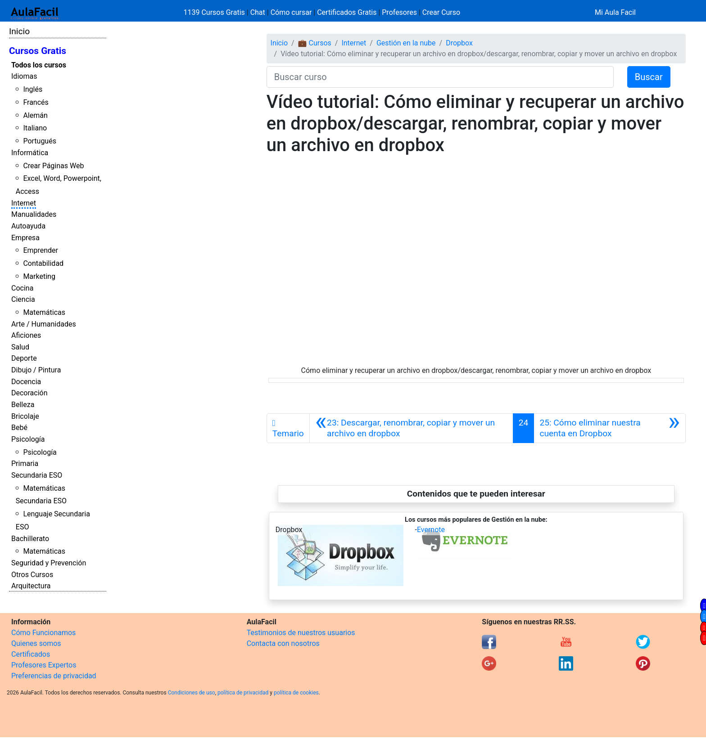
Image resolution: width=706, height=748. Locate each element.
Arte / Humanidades (43, 324)
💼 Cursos (314, 43)
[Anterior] (411, 428)
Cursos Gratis (37, 50)
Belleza (22, 404)
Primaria (24, 463)
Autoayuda (28, 226)
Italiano (35, 128)
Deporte (24, 358)
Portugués (39, 141)
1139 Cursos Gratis (215, 12)
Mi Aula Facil (615, 12)
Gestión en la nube (406, 43)
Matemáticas (44, 312)
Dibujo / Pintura (36, 370)
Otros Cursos (32, 574)
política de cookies (296, 693)
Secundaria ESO (36, 475)
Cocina (22, 288)
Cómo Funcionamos (43, 632)
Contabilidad (43, 263)
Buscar (649, 77)
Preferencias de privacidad (53, 676)
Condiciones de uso (191, 693)
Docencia (26, 381)
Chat (257, 12)
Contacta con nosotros (283, 643)
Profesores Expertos (43, 665)
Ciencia (23, 299)
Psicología (28, 439)
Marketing (39, 276)
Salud (20, 347)
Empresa (25, 237)
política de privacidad (242, 693)
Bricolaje (25, 416)
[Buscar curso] (440, 77)
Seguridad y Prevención (48, 563)
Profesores (399, 12)
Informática (29, 152)
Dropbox (459, 43)
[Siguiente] (610, 428)
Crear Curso (441, 12)
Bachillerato (30, 538)
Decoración (29, 393)
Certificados (30, 654)
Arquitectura (30, 586)
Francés (35, 102)
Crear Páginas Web (53, 165)
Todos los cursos (38, 65)
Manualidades (33, 214)
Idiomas (24, 76)
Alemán (35, 115)
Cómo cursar (291, 12)
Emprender (40, 250)
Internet (23, 203)
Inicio (19, 31)
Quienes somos (36, 643)
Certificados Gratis (346, 12)
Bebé (19, 427)
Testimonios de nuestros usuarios (301, 632)
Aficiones (26, 335)
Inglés (32, 89)
